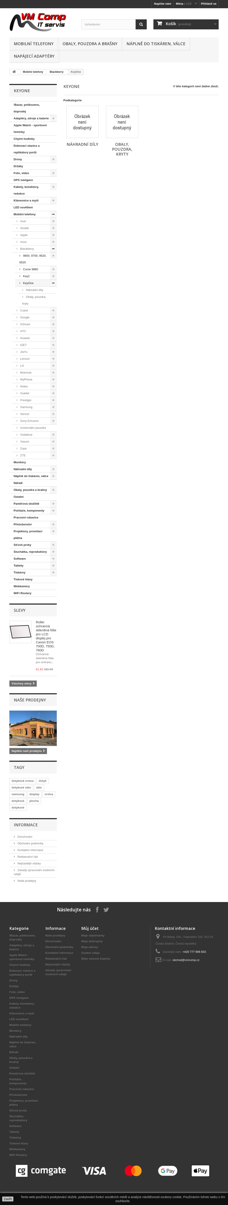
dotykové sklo (21, 787)
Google (24, 317)
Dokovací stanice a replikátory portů (27, 149)
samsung (18, 794)
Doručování (24, 836)
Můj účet (90, 928)
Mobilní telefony (33, 43)
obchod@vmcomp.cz (186, 960)
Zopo (23, 448)
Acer (22, 221)
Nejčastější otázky (29, 863)
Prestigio (25, 400)
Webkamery (22, 586)
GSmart (24, 324)
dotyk (43, 780)
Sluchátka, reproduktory (30, 551)
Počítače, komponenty (29, 510)
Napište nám (162, 3)
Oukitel (24, 393)
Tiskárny (19, 572)
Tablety (19, 565)
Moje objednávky (93, 935)
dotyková (18, 801)
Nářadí (18, 483)
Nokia (23, 386)
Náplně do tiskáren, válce (155, 43)
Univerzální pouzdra (32, 427)
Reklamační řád (27, 856)
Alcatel (24, 228)
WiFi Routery (22, 593)
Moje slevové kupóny (95, 958)
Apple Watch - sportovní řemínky (30, 129)
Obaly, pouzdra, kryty (34, 300)
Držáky (18, 166)
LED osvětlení (23, 207)
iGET (23, 345)
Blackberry (56, 71)
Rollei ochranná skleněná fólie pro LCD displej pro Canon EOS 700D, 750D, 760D (46, 636)
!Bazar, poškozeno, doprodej (27, 108)
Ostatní (19, 496)
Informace (26, 824)
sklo (39, 787)
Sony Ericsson (29, 421)
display (34, 794)
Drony (18, 159)
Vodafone (26, 434)
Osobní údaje (90, 953)
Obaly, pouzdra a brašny (90, 43)
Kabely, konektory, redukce (26, 190)
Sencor (24, 414)
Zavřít (8, 1199)
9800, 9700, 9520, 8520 (32, 259)
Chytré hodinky (24, 138)
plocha (34, 801)
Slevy (19, 610)
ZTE (22, 455)
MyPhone (26, 379)
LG (21, 365)
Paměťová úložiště (26, 503)
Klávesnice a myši (26, 200)
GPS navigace (23, 180)
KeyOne (28, 283)
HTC (22, 331)
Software (20, 558)
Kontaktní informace (30, 850)
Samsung (26, 407)
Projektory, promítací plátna (28, 535)
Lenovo (24, 358)
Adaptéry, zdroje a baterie (31, 118)
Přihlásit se (208, 3)
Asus (23, 242)
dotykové (18, 807)
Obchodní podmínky (30, 843)
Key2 (26, 276)
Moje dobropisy (92, 941)
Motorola (25, 372)
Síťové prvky (22, 545)
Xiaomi (24, 441)
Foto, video (21, 173)
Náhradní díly (34, 290)
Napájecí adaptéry (34, 56)
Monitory (20, 462)
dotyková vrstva (23, 780)
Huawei (24, 338)
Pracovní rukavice (26, 517)
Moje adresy (89, 947)
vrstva (49, 794)
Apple (23, 235)
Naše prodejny (30, 700)
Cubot (23, 310)
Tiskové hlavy (23, 579)
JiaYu (23, 352)
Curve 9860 (30, 269)
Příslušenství (23, 524)
